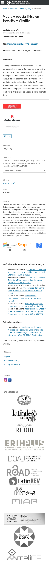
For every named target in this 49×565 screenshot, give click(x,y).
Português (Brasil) (12, 364)
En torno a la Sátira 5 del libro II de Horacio (26, 278)
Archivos (13, 8)
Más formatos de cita (12, 171)
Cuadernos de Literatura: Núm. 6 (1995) (25, 314)
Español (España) (11, 360)
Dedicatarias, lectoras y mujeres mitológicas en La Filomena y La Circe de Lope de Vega (25, 330)
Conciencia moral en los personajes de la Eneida (27, 270)
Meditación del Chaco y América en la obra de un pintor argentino (27, 310)
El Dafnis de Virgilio (34, 303)
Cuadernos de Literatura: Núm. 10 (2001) (25, 281)
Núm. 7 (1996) (25, 8)
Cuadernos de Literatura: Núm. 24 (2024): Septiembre (25, 333)
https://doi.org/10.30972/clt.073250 (22, 44)
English (7, 356)
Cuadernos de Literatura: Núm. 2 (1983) (27, 273)
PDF (8, 136)
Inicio (5, 8)
